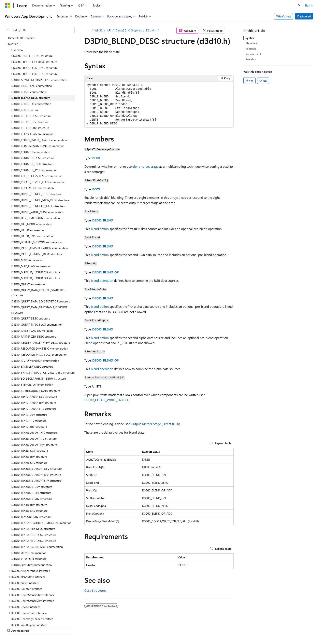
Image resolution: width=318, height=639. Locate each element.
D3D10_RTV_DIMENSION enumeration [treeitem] (35, 361)
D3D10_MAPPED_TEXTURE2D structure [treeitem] (35, 272)
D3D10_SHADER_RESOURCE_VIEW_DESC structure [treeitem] (43, 373)
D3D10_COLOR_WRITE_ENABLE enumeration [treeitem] (39, 140)
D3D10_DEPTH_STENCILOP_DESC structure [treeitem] (38, 206)
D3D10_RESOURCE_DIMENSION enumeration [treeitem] (39, 348)
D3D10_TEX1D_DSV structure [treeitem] (29, 415)
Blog (202, 626)
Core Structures (95, 590)
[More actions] (230, 30)
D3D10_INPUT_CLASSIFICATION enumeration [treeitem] (39, 248)
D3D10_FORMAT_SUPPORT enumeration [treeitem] (36, 242)
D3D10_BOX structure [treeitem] (25, 110)
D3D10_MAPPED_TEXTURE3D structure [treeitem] (35, 278)
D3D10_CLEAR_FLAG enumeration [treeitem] (32, 134)
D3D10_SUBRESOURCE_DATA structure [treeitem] (35, 391)
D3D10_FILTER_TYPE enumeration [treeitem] (32, 236)
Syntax (249, 38)
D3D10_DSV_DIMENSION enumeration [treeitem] (35, 218)
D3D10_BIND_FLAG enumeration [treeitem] (31, 86)
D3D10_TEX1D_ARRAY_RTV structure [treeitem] (33, 403)
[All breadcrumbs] (87, 30)
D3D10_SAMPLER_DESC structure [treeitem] (32, 366)
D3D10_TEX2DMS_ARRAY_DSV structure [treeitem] (36, 469)
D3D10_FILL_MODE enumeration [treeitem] (31, 224)
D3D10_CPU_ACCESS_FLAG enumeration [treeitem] (36, 176)
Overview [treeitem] (17, 50)
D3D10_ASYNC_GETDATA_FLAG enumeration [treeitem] (39, 80)
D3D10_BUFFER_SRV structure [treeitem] (30, 128)
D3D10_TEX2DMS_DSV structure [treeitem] (31, 487)
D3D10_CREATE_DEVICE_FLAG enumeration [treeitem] (38, 182)
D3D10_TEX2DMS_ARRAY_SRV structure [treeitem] (36, 480)
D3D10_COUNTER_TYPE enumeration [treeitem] (34, 170)
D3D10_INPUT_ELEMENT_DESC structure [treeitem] (36, 254)
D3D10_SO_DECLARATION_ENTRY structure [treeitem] (38, 378)
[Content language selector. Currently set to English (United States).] (23, 626)
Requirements (253, 54)
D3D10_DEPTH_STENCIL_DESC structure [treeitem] (36, 194)
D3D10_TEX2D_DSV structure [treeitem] (29, 450)
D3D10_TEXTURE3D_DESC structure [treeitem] (33, 541)
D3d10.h (151, 30)
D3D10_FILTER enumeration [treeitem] (28, 230)
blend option (100, 229)
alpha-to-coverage (145, 166)
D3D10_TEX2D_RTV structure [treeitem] (29, 457)
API (109, 30)
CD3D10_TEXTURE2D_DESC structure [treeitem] (34, 68)
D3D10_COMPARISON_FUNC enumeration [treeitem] (37, 146)
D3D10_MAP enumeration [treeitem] (27, 260)
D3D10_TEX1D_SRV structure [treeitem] (29, 427)
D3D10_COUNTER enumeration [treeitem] (30, 152)
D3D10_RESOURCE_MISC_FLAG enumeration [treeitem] (39, 354)
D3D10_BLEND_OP (105, 272)
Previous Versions (184, 626)
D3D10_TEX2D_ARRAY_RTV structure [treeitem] (34, 438)
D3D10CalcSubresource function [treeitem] (31, 565)
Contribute (219, 626)
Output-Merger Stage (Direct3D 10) (155, 424)
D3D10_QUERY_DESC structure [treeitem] (30, 318)
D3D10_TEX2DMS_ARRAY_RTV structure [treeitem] (36, 475)
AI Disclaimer (160, 626)
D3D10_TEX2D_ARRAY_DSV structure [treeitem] (34, 433)
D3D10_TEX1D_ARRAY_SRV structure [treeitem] (33, 408)
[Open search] (299, 5)
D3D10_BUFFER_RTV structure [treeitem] (29, 122)
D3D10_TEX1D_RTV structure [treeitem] (28, 421)
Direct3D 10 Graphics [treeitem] (21, 38)
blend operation (102, 280)
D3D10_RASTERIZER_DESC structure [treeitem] (33, 336)
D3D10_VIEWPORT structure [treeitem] (28, 559)
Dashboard (304, 16)
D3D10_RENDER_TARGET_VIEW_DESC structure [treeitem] (40, 342)
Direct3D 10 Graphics (128, 30)
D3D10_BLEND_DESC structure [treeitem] (30, 98)
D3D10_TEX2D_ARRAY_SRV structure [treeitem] (34, 445)
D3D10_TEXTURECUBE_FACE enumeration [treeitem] (37, 547)
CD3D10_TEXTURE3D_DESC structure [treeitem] (34, 74)
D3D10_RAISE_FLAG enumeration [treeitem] (32, 330)
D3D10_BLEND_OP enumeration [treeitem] (31, 104)
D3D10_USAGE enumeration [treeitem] (28, 553)
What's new (283, 16)
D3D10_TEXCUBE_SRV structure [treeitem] (31, 517)
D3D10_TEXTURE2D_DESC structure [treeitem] (33, 535)
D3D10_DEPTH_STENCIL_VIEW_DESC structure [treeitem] (40, 200)
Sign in (309, 5)
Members (251, 43)
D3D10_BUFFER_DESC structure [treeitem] (31, 116)
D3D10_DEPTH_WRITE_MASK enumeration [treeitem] (37, 212)
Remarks (250, 49)
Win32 (99, 30)
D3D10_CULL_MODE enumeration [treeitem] (32, 188)
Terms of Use (256, 626)
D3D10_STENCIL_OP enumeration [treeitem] (32, 384)
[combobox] (40, 30)
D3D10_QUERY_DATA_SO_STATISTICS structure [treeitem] (40, 301)
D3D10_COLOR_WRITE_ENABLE (106, 400)
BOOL (96, 158)
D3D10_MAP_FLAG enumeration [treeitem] (31, 266)
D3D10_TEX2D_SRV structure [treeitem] (29, 463)
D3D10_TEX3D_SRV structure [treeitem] (29, 511)
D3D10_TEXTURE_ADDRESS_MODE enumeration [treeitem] (41, 523)
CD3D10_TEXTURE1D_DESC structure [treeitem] (34, 62)
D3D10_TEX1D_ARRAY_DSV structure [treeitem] (34, 396)
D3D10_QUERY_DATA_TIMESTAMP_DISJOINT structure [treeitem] (39, 309)
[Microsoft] (7, 5)
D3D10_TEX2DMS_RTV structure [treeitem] (31, 493)
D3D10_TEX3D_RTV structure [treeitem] (29, 505)
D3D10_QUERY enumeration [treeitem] (28, 284)
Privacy (235, 626)
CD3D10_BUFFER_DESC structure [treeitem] (32, 56)
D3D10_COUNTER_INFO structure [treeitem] (32, 164)
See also (250, 59)
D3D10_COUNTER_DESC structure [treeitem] (32, 158)
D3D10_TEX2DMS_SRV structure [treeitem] (31, 499)
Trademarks (276, 626)
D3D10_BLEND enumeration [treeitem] (28, 92)
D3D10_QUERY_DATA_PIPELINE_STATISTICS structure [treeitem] (38, 292)
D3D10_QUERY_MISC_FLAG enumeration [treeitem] (36, 324)
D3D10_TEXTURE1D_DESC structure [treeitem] (33, 529)
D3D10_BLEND (102, 220)
